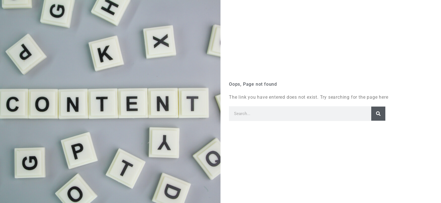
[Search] (378, 114)
